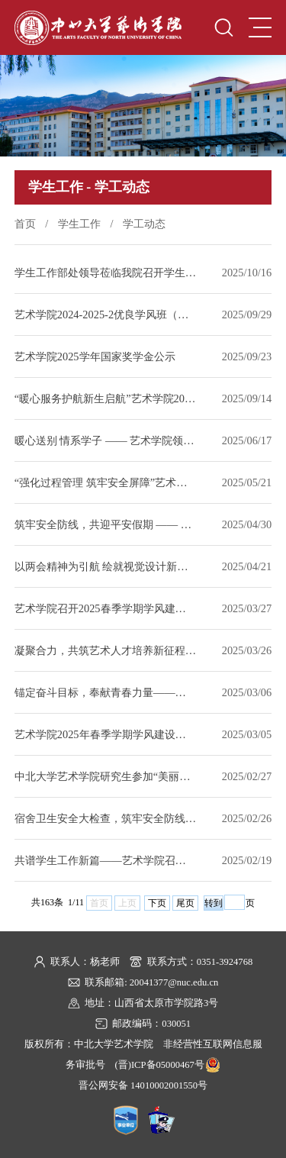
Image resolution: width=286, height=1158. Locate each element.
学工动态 (144, 224)
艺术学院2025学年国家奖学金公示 (94, 356)
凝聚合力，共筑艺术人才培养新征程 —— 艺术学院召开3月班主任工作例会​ (105, 650)
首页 (25, 224)
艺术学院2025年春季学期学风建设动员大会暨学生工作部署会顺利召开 (105, 734)
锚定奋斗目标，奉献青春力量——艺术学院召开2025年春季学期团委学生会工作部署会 (105, 692)
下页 (157, 903)
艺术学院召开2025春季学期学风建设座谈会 (105, 608)
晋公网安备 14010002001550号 (143, 1085)
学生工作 (79, 224)
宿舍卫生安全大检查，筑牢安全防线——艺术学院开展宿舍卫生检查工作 (105, 818)
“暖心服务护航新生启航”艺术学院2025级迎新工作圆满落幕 (105, 398)
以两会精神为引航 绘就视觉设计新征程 (105, 566)
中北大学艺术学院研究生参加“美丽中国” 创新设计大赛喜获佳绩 (105, 776)
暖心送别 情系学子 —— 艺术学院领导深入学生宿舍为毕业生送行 (105, 440)
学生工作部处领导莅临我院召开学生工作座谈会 (105, 272)
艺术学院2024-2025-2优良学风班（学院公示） (105, 314)
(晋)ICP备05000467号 (159, 1065)
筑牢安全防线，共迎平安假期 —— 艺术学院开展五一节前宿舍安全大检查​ (105, 524)
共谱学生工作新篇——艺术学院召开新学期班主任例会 (105, 860)
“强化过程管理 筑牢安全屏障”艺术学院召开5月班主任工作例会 (105, 482)
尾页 (185, 903)
